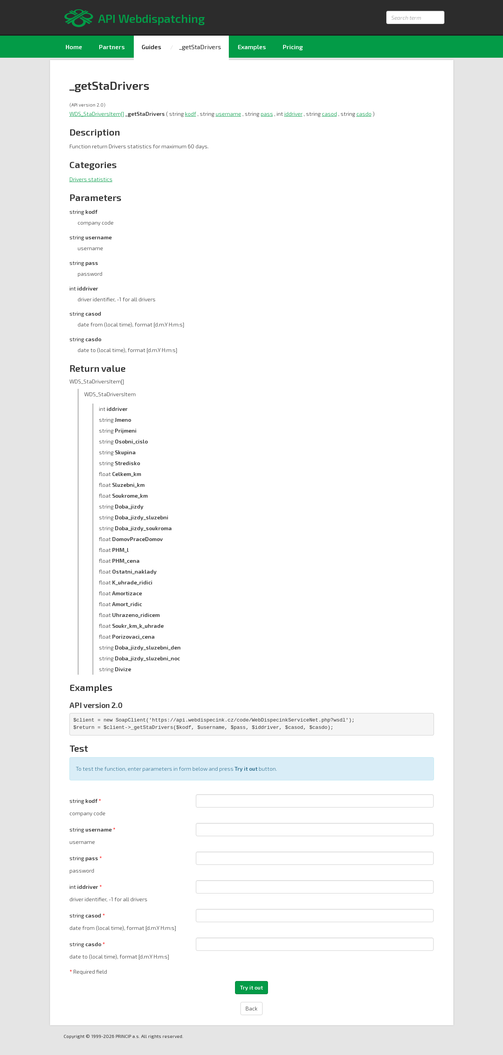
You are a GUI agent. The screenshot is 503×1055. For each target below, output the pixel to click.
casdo (364, 113)
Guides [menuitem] (151, 46)
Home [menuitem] (74, 46)
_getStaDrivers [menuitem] (200, 46)
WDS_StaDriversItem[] (96, 113)
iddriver (293, 113)
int (84, 886)
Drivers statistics (90, 179)
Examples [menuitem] (252, 46)
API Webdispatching (151, 18)
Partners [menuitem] (112, 46)
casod (329, 113)
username (228, 113)
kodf (190, 113)
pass (267, 113)
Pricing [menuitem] (293, 46)
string (84, 800)
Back (251, 1008)
